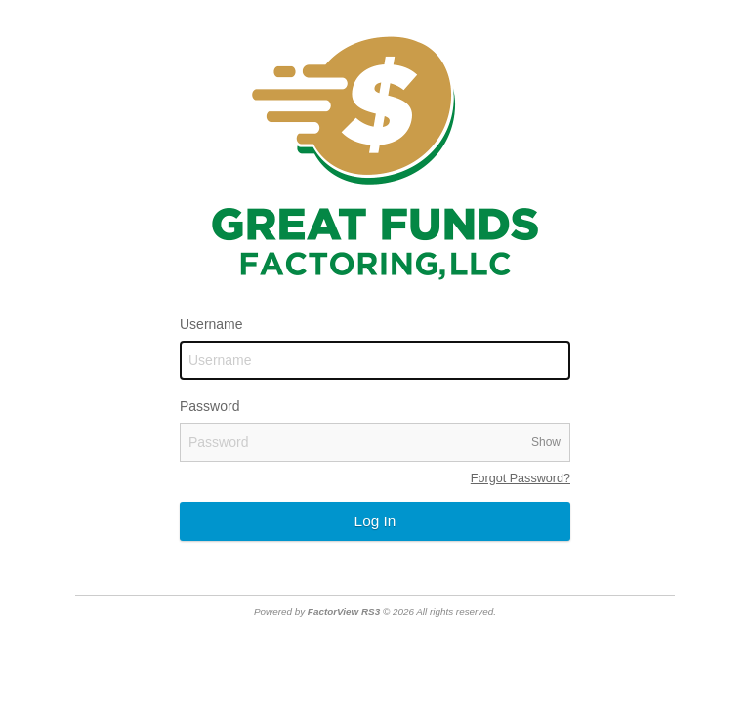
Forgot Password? (520, 478)
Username (211, 324)
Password (209, 406)
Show (546, 442)
